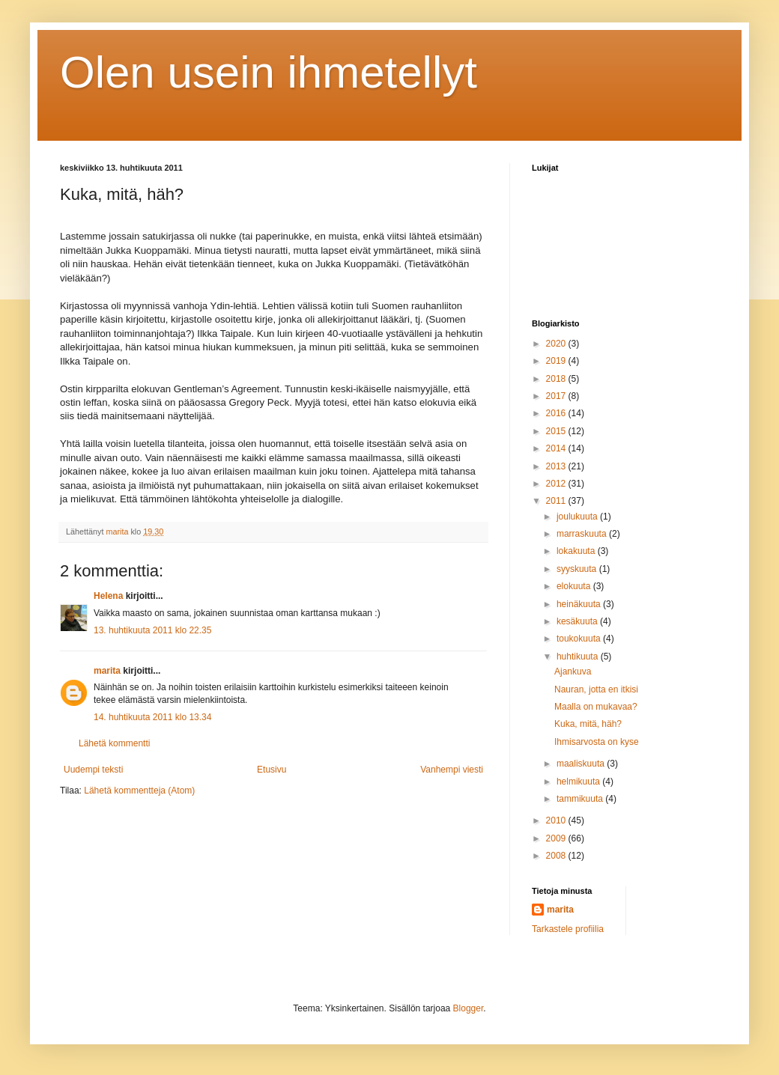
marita (107, 671)
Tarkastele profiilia (568, 929)
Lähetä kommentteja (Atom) (139, 790)
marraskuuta (583, 534)
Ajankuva (572, 671)
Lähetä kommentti (114, 743)
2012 (557, 483)
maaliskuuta (582, 763)
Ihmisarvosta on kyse (596, 742)
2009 (557, 838)
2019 (557, 361)
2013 (557, 466)
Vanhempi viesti (451, 769)
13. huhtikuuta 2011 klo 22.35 (152, 630)
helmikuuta (579, 781)
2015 (557, 431)
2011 (557, 501)
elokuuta (575, 586)
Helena (108, 596)
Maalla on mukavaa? (595, 706)
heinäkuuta (580, 604)
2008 (557, 855)
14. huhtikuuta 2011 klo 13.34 (152, 717)
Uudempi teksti (93, 769)
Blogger (468, 1008)
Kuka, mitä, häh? (588, 724)
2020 (557, 343)
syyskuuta (578, 569)
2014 (557, 448)
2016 (557, 413)
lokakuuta (577, 551)
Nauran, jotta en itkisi (596, 689)
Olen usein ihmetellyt (268, 72)
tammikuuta (581, 799)
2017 (557, 396)
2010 (557, 820)
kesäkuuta (578, 621)
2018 (557, 379)
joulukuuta (578, 516)
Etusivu (271, 769)
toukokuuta (580, 638)
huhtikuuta (579, 656)
